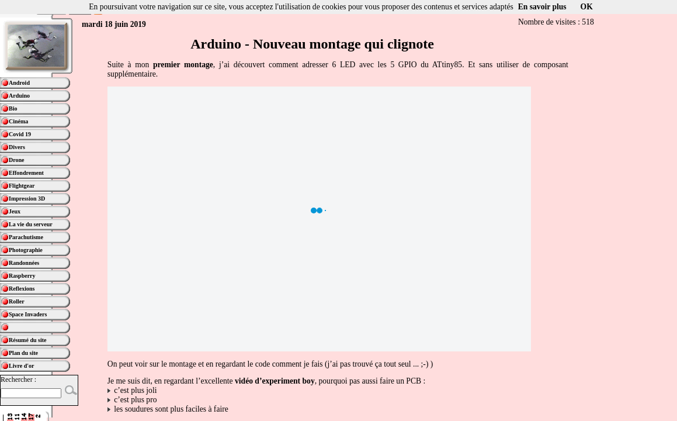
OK (587, 6)
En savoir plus (542, 6)
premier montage (183, 64)
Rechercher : (18, 379)
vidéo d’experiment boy (275, 381)
